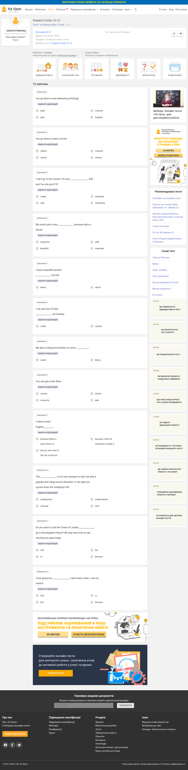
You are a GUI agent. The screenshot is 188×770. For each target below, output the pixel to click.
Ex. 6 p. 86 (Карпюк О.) (163, 232)
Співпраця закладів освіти (16, 725)
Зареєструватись (16, 31)
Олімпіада (117, 9)
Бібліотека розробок (106, 725)
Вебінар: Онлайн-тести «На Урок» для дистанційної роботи (167, 114)
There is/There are (161, 257)
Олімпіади (101, 743)
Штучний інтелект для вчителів (112, 747)
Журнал (29, 9)
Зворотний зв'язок (15, 733)
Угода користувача (130, 764)
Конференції (55, 729)
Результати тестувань (67, 55)
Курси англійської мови (108, 751)
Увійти (15, 40)
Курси (52, 733)
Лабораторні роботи (106, 733)
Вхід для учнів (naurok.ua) (155, 722)
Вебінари (53, 725)
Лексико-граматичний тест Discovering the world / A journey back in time (168, 217)
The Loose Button (161, 276)
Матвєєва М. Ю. (43, 32)
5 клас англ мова (161, 226)
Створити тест (56, 673)
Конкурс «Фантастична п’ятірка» (159, 729)
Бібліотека (40, 9)
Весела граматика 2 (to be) (165, 282)
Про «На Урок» (9, 722)
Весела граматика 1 (162, 288)
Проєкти (100, 736)
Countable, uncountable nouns (166, 198)
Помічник (62, 9)
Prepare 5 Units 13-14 (62, 43)
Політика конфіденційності (173, 764)
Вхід (171, 9)
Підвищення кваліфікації (84, 9)
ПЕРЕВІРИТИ (125, 705)
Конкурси (105, 9)
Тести (51, 9)
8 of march (157, 295)
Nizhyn (156, 264)
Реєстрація (181, 9)
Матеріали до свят (151, 725)
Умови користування (150, 764)
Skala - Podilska (160, 270)
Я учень (163, 9)
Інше (128, 9)
